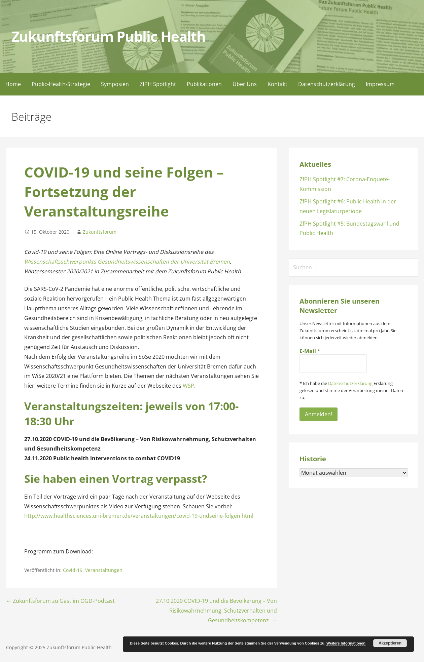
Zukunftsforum (99, 232)
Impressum (380, 84)
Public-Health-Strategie (61, 84)
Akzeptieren (390, 643)
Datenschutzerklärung (326, 84)
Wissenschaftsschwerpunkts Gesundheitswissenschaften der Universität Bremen (127, 261)
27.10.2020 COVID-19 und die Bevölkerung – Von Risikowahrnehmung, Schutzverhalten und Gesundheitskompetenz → (216, 610)
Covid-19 (72, 570)
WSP (188, 385)
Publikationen (204, 84)
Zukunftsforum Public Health (108, 36)
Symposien (115, 84)
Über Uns (245, 84)
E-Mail (309, 351)
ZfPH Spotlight (158, 84)
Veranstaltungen (103, 570)
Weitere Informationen (345, 643)
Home (13, 84)
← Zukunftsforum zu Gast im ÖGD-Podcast (60, 601)
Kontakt (277, 84)
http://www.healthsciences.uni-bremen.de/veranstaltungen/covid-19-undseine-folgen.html (138, 515)
